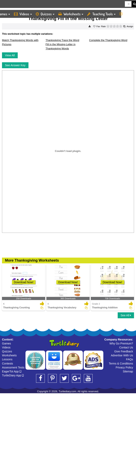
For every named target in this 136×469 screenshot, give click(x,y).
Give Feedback (123, 351)
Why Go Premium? (121, 343)
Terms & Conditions (121, 363)
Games (6, 343)
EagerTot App (11, 371)
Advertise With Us (122, 355)
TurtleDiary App (13, 375)
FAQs (129, 359)
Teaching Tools (101, 14)
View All (10, 55)
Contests (7, 363)
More (126, 14)
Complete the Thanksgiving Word (108, 40)
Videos (23, 14)
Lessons (7, 359)
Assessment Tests (13, 367)
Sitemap (128, 371)
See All (126, 315)
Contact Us (126, 347)
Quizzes (45, 14)
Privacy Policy (124, 367)
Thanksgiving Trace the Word (62, 40)
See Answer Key (15, 65)
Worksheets (70, 14)
